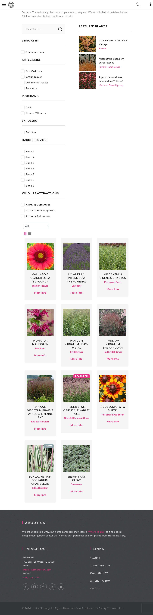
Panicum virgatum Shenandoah (113, 344)
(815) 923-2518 (34, 577)
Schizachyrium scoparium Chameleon (40, 480)
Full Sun (28, 132)
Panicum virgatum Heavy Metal (76, 344)
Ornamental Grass (35, 82)
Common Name (33, 52)
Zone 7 (28, 174)
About (99, 588)
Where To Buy (98, 531)
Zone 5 (28, 163)
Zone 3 (28, 151)
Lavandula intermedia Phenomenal (76, 278)
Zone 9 (28, 185)
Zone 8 (28, 180)
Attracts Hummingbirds (38, 210)
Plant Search (104, 565)
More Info (40, 292)
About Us (37, 523)
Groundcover (31, 77)
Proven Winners (33, 113)
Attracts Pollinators (35, 216)
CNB (26, 107)
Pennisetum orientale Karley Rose (76, 410)
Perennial (29, 88)
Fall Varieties (31, 71)
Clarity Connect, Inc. (111, 608)
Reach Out (40, 549)
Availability (103, 573)
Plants (99, 558)
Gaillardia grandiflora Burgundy (40, 278)
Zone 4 (28, 157)
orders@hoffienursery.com (40, 569)
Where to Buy (104, 580)
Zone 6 (28, 168)
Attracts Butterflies (35, 204)
